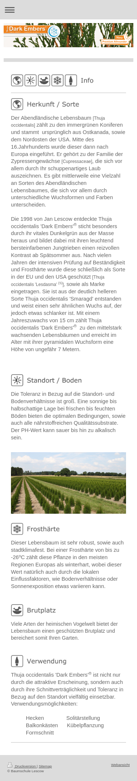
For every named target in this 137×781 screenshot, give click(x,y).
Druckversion (22, 766)
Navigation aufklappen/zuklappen (68, 10)
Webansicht (120, 765)
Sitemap (45, 766)
